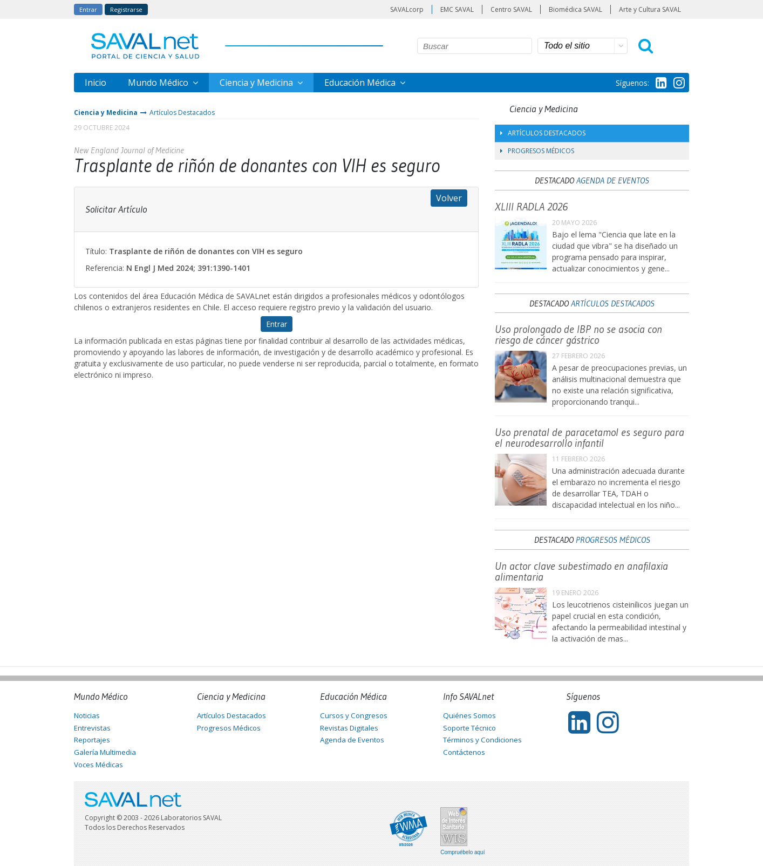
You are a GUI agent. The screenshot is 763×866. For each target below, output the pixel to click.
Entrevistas (92, 728)
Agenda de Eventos (612, 180)
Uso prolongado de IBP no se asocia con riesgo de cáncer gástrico (578, 334)
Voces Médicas (98, 764)
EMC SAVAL (457, 9)
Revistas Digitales (349, 728)
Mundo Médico (159, 82)
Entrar (88, 9)
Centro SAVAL (511, 9)
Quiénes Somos (469, 715)
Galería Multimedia (105, 752)
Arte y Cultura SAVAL (650, 9)
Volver (449, 198)
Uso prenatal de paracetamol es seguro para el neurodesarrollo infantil (589, 437)
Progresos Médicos (537, 150)
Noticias (87, 715)
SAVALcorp (407, 9)
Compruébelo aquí (462, 852)
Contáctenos (464, 752)
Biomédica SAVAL (575, 9)
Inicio (95, 82)
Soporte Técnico (469, 728)
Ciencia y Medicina (257, 82)
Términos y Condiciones (482, 740)
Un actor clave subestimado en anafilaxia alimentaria (581, 571)
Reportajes (92, 740)
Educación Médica (361, 82)
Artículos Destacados (182, 112)
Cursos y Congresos (353, 715)
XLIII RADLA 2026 (531, 206)
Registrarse (126, 9)
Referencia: (104, 268)
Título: (96, 251)
